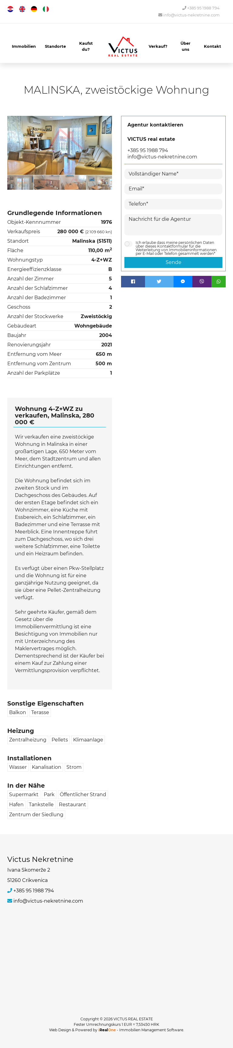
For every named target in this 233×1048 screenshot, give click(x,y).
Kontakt (212, 46)
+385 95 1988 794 (201, 8)
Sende (173, 262)
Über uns (186, 46)
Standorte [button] (55, 46)
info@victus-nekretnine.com (189, 15)
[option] (20, 182)
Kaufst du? (86, 46)
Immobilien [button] (24, 46)
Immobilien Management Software (151, 1030)
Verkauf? (158, 46)
